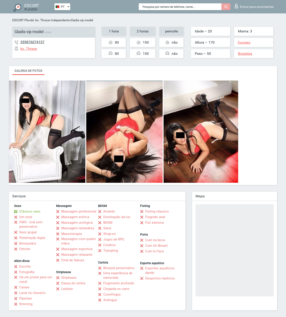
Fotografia (26, 272)
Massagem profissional (78, 211)
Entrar (254, 6)
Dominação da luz (116, 217)
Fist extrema (154, 223)
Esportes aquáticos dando (160, 270)
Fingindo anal (155, 217)
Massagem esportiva (77, 249)
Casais (24, 287)
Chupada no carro (116, 289)
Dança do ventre (73, 283)
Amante (109, 211)
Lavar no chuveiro (32, 293)
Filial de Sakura (72, 260)
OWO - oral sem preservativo (30, 224)
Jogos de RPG (113, 239)
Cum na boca (155, 240)
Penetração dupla (32, 238)
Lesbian (67, 289)
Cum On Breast (156, 246)
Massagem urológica (77, 223)
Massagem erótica (75, 217)
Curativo (109, 245)
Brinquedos (27, 243)
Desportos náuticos (160, 278)
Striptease (68, 278)
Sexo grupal (28, 232)
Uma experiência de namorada (117, 275)
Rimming (25, 304)
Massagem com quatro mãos (78, 241)
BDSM (107, 223)
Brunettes (245, 54)
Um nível (25, 217)
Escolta (25, 266)
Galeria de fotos (28, 70)
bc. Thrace (42, 20)
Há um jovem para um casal (35, 279)
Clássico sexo (29, 211)
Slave (107, 228)
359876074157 (32, 42)
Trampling (110, 251)
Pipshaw (25, 298)
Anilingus (110, 300)
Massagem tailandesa (77, 228)
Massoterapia (71, 234)
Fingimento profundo (118, 283)
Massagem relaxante (76, 255)
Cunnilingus (112, 294)
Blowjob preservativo (119, 268)
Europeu (244, 42)
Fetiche (24, 249)
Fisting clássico (157, 211)
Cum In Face (154, 251)
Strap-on (109, 234)
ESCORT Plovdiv (23, 20)
